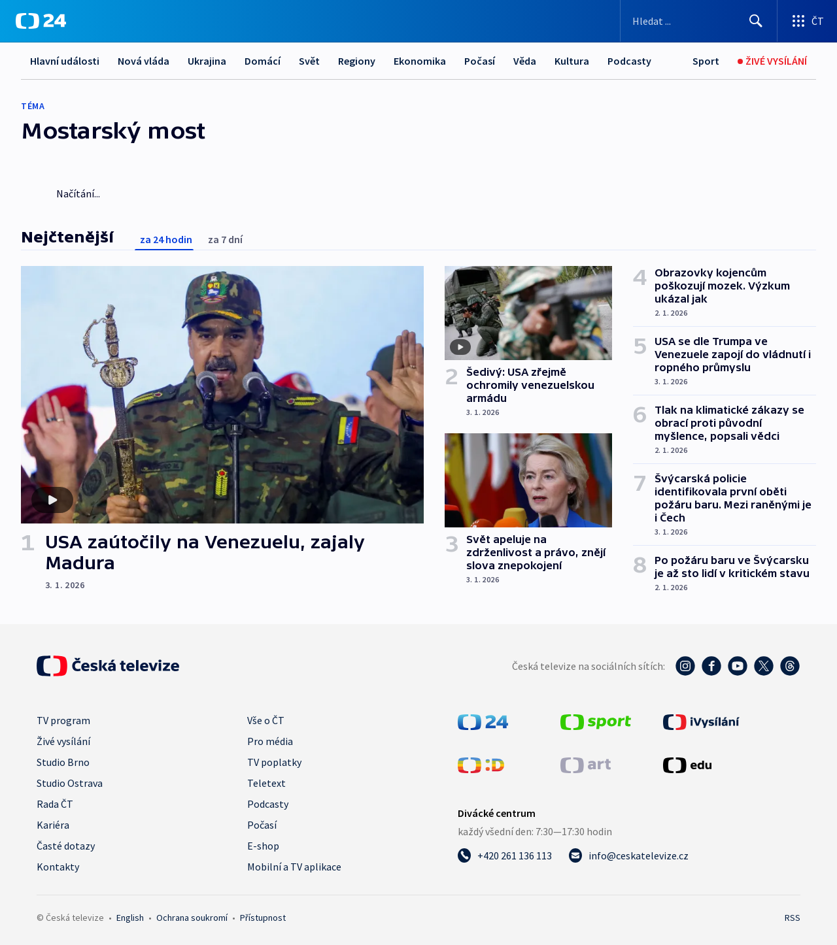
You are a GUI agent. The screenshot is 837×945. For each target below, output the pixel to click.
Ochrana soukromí (192, 917)
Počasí (479, 60)
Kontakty (58, 866)
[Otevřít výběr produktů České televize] (807, 21)
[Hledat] (756, 21)
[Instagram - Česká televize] (685, 665)
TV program (63, 720)
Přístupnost (263, 917)
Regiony (356, 60)
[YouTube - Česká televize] (737, 665)
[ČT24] (41, 21)
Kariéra (53, 824)
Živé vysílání (63, 741)
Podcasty (629, 60)
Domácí (263, 60)
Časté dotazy (66, 845)
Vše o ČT (265, 720)
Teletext (266, 782)
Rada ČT (55, 803)
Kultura (572, 60)
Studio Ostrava (70, 782)
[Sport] (705, 61)
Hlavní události (64, 60)
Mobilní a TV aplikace (294, 866)
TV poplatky (274, 762)
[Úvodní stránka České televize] (108, 665)
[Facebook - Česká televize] (711, 665)
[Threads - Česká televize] (789, 665)
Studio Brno (63, 762)
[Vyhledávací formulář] (699, 21)
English (130, 917)
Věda (524, 60)
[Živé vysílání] (772, 61)
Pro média (270, 741)
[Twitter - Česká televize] (763, 665)
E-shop (263, 845)
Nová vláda (143, 60)
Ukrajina (207, 60)
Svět (309, 60)
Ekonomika (420, 60)
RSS (792, 917)
